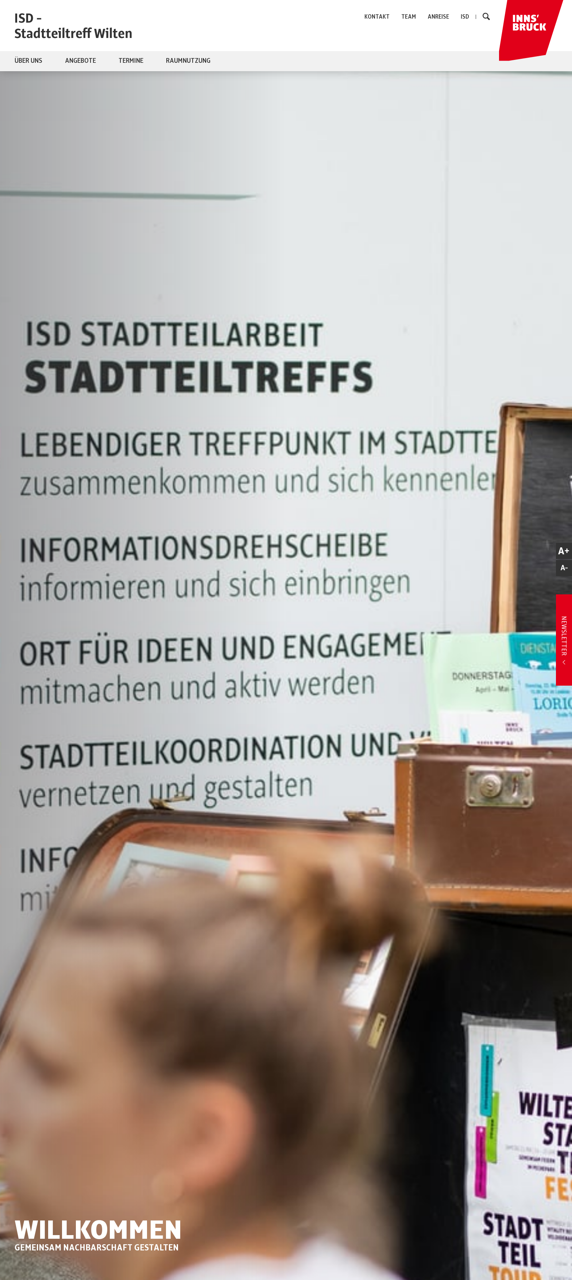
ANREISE (438, 17)
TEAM (408, 17)
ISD (465, 17)
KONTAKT (377, 17)
